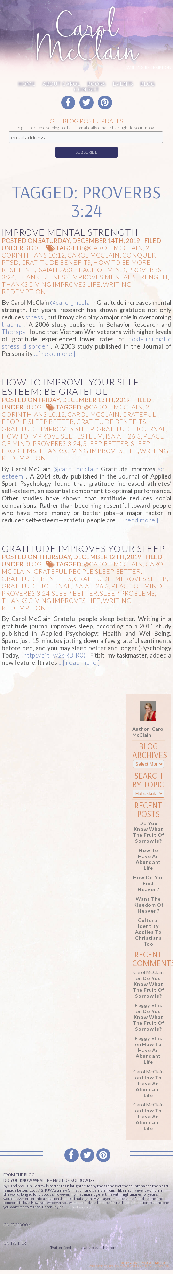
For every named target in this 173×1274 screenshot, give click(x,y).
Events (123, 83)
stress (34, 317)
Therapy (14, 331)
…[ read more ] (54, 353)
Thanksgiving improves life (51, 284)
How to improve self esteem (52, 436)
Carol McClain (94, 255)
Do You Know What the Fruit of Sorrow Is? (148, 832)
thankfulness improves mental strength (92, 277)
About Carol (61, 83)
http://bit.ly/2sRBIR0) (54, 655)
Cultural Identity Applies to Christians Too (148, 932)
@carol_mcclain (113, 248)
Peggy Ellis (148, 1005)
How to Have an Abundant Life (148, 859)
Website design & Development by (129, 1266)
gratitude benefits (56, 262)
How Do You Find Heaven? (148, 883)
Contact (86, 89)
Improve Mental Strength (70, 232)
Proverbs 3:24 (56, 443)
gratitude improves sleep (48, 429)
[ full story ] (80, 1207)
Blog (147, 83)
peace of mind (100, 269)
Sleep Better (106, 443)
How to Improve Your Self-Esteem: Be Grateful (72, 386)
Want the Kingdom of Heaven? (148, 905)
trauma (12, 324)
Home (26, 83)
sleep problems (127, 593)
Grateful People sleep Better (87, 571)
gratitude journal (131, 429)
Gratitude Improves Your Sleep (83, 548)
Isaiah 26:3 (54, 269)
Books (96, 83)
